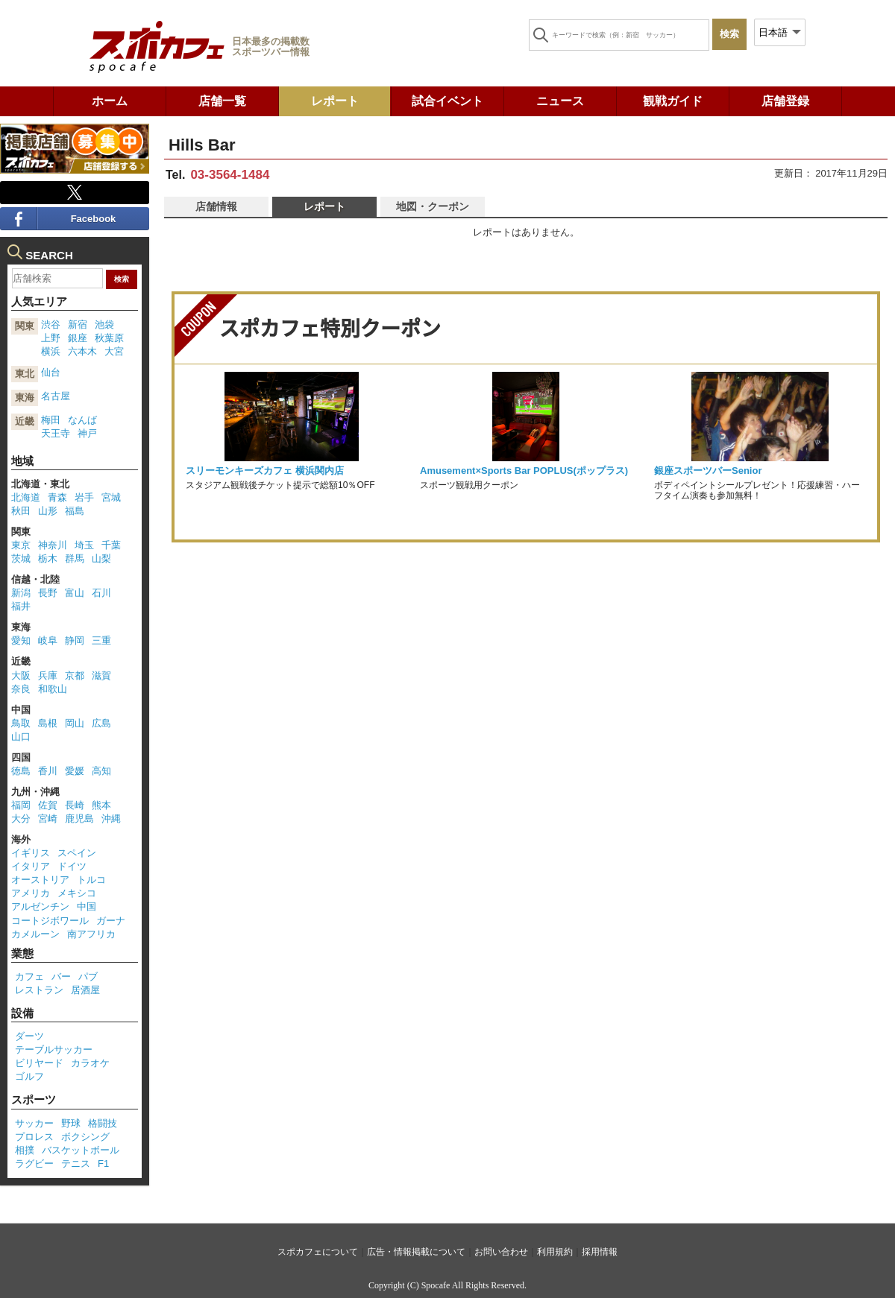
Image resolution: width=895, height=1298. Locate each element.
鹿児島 (79, 818)
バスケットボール (80, 1150)
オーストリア (40, 879)
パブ (88, 976)
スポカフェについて (317, 1252)
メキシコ (76, 893)
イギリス (30, 852)
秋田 (21, 510)
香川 (47, 770)
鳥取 (21, 723)
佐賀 (47, 805)
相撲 (24, 1150)
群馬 (74, 558)
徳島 (21, 770)
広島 (101, 723)
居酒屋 (85, 989)
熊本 (101, 805)
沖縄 (111, 818)
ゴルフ (29, 1076)
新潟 (21, 592)
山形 (47, 510)
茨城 (21, 558)
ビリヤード (39, 1063)
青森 (57, 497)
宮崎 (47, 818)
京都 (74, 675)
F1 (103, 1163)
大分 (21, 818)
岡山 (74, 723)
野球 (71, 1123)
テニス (75, 1163)
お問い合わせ (501, 1252)
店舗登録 (785, 101)
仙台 (50, 372)
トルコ (91, 879)
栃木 (47, 558)
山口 (21, 736)
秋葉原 (109, 338)
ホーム (110, 101)
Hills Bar (202, 145)
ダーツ (29, 1036)
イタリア (30, 866)
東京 (21, 545)
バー (61, 976)
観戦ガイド (673, 101)
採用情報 (600, 1252)
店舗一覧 (222, 101)
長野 (47, 592)
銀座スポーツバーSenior (707, 470)
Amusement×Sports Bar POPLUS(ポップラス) (524, 470)
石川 (101, 592)
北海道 (25, 497)
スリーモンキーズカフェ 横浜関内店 (265, 470)
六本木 (82, 351)
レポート (335, 101)
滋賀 (101, 675)
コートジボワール (50, 920)
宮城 (111, 497)
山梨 (101, 558)
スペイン (76, 852)
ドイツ (72, 866)
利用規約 (555, 1252)
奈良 (21, 688)
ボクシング (85, 1136)
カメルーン (35, 934)
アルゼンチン (40, 906)
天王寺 (55, 433)
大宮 (114, 351)
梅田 (50, 419)
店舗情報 (216, 206)
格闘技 (102, 1123)
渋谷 (50, 324)
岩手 (84, 497)
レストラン (39, 989)
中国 (86, 906)
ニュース (560, 101)
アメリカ (30, 893)
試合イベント (447, 101)
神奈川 (52, 545)
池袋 (104, 324)
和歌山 (52, 688)
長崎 (74, 805)
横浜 (50, 351)
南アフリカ (91, 934)
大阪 (21, 675)
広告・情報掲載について (416, 1252)
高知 (101, 770)
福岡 (21, 805)
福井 (21, 606)
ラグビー (34, 1163)
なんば (82, 419)
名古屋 (55, 396)
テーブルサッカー (53, 1049)
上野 (50, 338)
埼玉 (84, 545)
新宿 (77, 324)
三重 (101, 640)
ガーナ (110, 920)
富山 (74, 592)
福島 (74, 510)
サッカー (34, 1123)
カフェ (29, 976)
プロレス (34, 1136)
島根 (47, 723)
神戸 (87, 433)
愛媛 (74, 770)
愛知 (21, 640)
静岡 (74, 640)
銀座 (77, 338)
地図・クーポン (432, 206)
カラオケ (90, 1063)
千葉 (111, 545)
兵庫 (47, 675)
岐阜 (47, 640)
